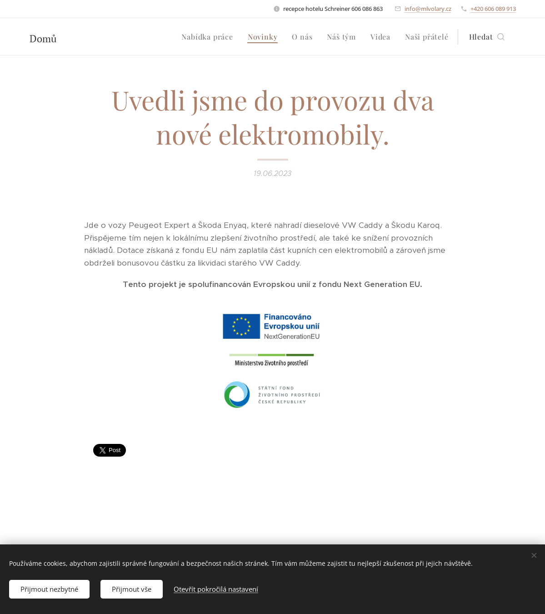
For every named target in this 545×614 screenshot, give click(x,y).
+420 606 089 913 (493, 9)
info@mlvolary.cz (428, 9)
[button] (487, 36)
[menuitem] (209, 36)
